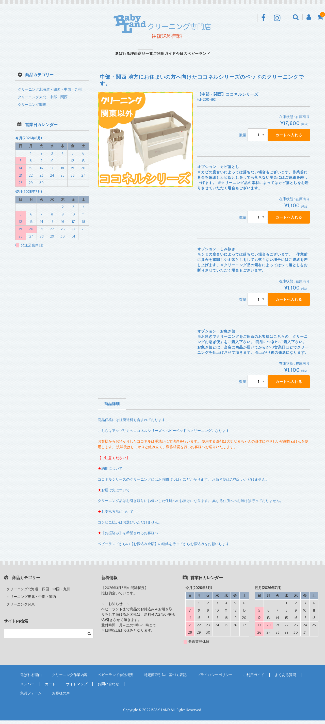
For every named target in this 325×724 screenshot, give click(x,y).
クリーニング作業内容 (70, 679)
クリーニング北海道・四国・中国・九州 (50, 93)
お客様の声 (61, 697)
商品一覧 (140, 56)
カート (50, 688)
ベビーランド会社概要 (116, 679)
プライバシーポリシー (215, 679)
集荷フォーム (31, 697)
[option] (145, 143)
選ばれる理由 (110, 56)
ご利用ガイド (169, 56)
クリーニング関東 (32, 108)
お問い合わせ (108, 688)
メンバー (27, 688)
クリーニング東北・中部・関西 (43, 101)
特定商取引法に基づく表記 (165, 679)
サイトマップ (76, 688)
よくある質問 (285, 679)
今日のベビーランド (209, 56)
